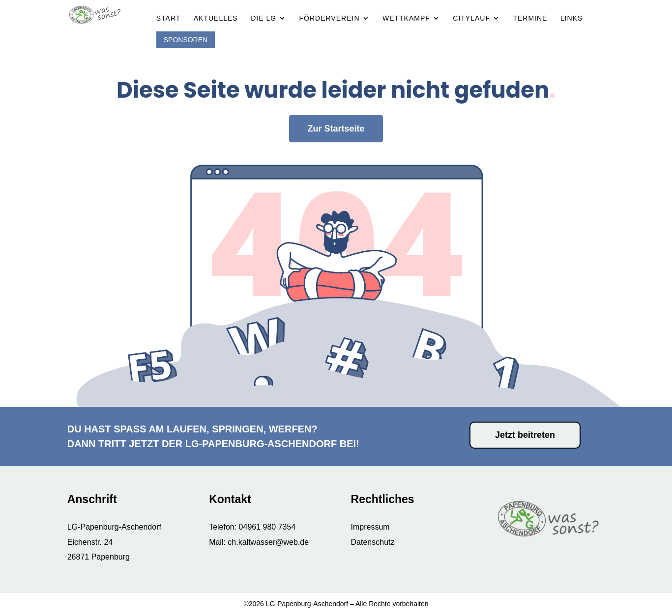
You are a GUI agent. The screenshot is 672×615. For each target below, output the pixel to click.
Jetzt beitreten (525, 435)
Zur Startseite (335, 109)
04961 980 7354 (267, 527)
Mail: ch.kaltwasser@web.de (259, 542)
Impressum (370, 527)
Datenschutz (373, 542)
